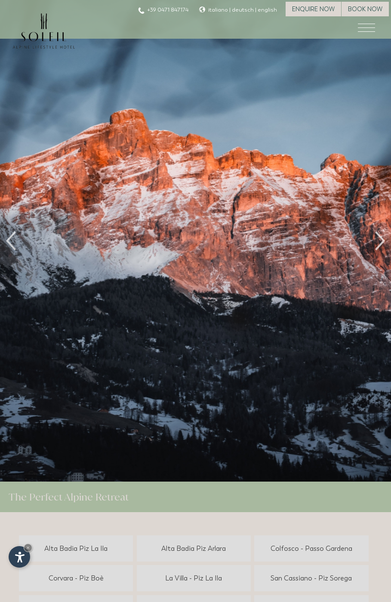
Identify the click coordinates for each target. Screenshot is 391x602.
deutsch (243, 9)
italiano (218, 9)
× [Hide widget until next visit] (28, 547)
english (267, 9)
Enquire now (313, 9)
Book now (365, 9)
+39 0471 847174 (167, 9)
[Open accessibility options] (19, 557)
